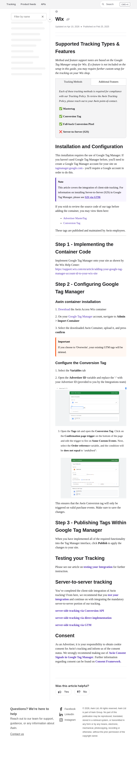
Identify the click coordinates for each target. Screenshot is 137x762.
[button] (116, 4)
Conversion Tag (71, 223)
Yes (63, 692)
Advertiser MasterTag (75, 218)
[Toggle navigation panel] (50, 19)
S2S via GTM (92, 197)
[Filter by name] (29, 16)
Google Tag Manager (80, 316)
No (82, 692)
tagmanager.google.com (69, 168)
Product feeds (28, 4)
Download (64, 309)
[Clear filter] (43, 17)
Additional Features (108, 81)
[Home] (56, 11)
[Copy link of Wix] (68, 19)
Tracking (11, 4)
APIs (43, 4)
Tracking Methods (73, 81)
